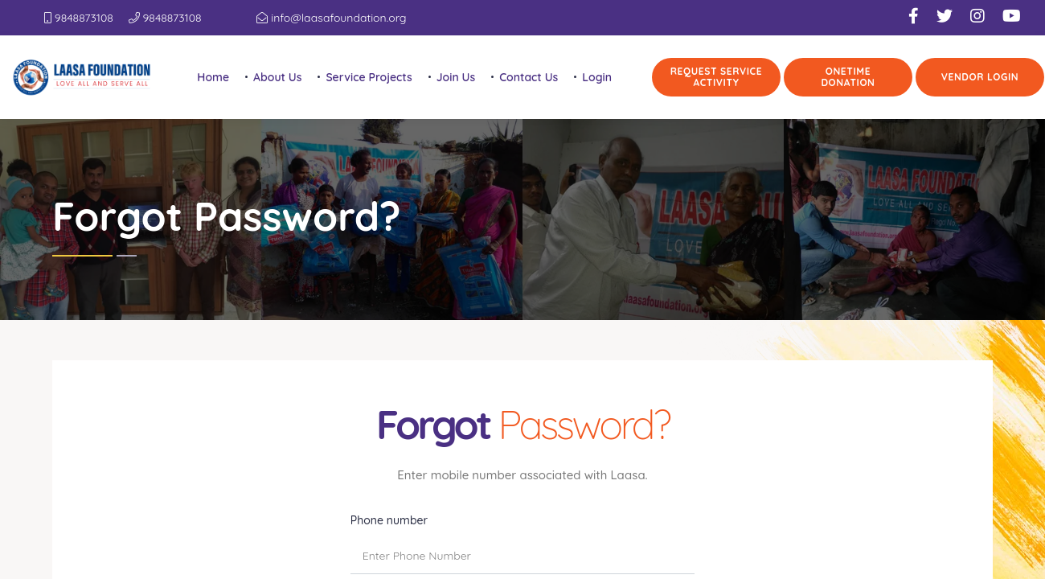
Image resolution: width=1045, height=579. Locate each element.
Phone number (389, 518)
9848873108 (78, 17)
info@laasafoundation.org (331, 17)
